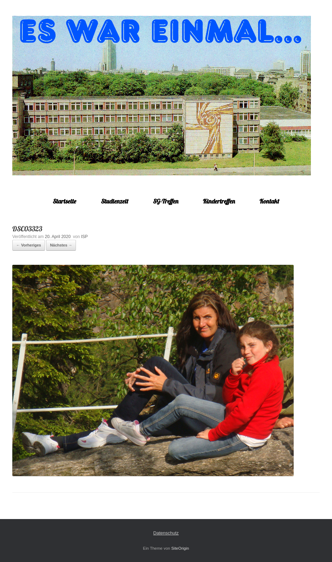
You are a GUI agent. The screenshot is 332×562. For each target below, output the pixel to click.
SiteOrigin (180, 548)
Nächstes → (61, 245)
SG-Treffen (165, 201)
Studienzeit (114, 201)
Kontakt (269, 201)
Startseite (64, 201)
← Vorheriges (28, 245)
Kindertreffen (219, 201)
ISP (84, 236)
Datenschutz (166, 533)
